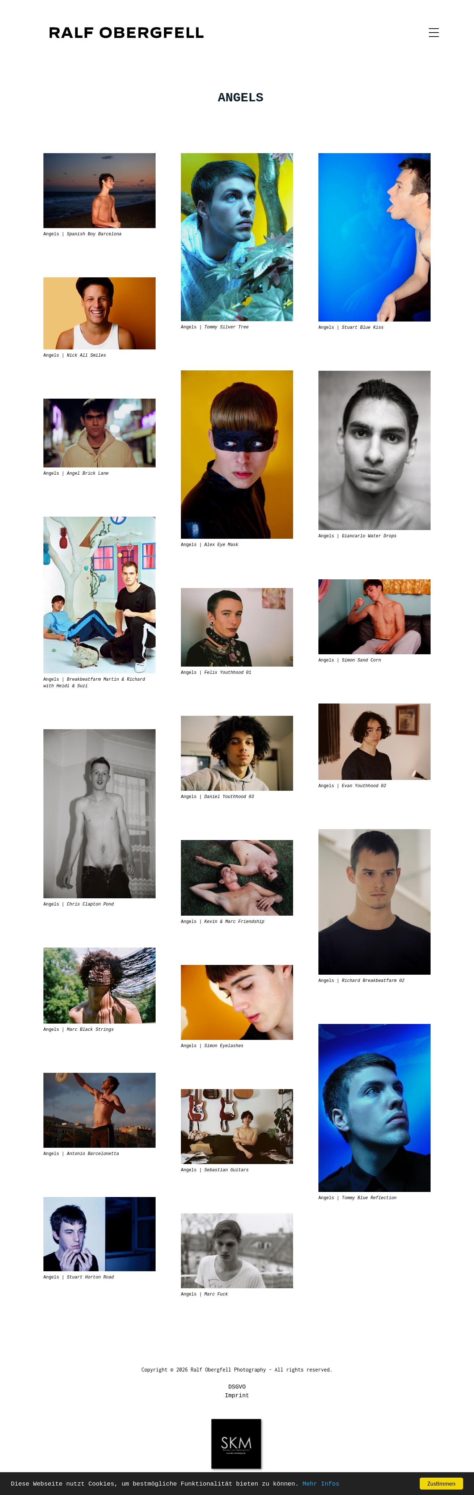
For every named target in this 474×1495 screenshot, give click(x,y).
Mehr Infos (320, 1484)
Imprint (237, 1396)
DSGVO (237, 1387)
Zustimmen (441, 1483)
